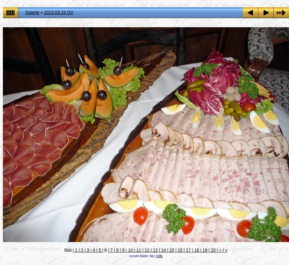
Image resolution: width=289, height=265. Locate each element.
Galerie (32, 12)
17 (188, 250)
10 (130, 250)
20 (213, 250)
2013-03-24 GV (58, 12)
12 (147, 250)
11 (138, 250)
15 (171, 250)
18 (196, 250)
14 (163, 250)
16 (180, 250)
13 (155, 250)
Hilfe (159, 256)
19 (205, 250)
